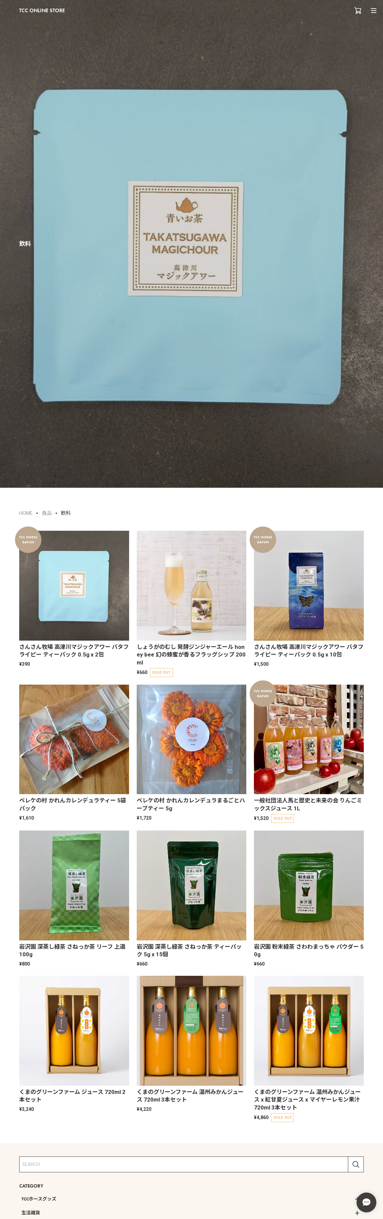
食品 (47, 513)
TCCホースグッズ (39, 1199)
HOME (25, 513)
